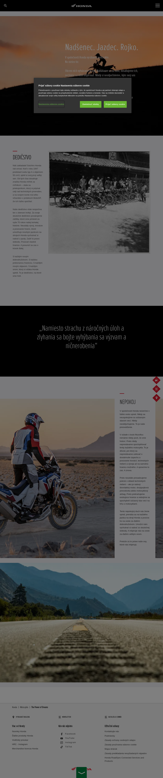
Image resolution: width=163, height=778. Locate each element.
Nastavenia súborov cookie (51, 104)
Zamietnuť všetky (90, 104)
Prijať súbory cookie (115, 104)
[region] (82, 95)
